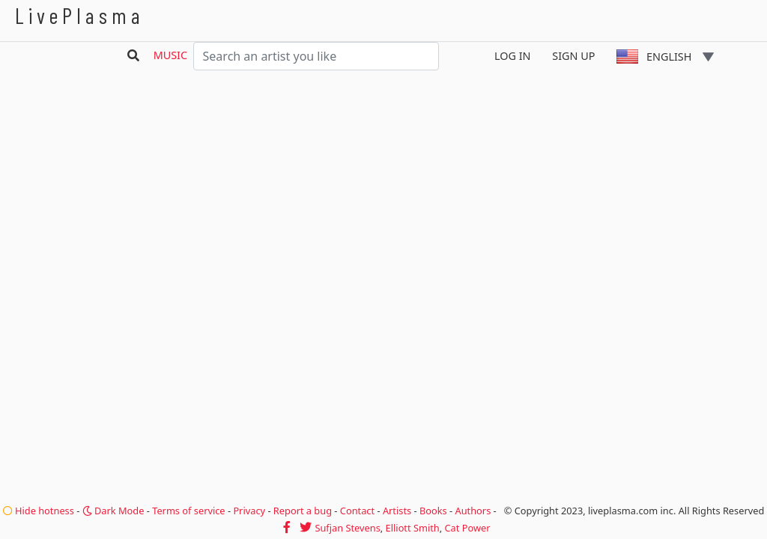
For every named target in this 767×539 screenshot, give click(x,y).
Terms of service (188, 510)
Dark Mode (113, 510)
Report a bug (302, 510)
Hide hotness (38, 510)
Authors (473, 510)
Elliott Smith (413, 528)
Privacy (249, 510)
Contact (357, 510)
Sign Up (573, 56)
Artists (397, 510)
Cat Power (468, 528)
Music (170, 55)
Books (433, 510)
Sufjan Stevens (347, 528)
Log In (512, 56)
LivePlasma (80, 15)
